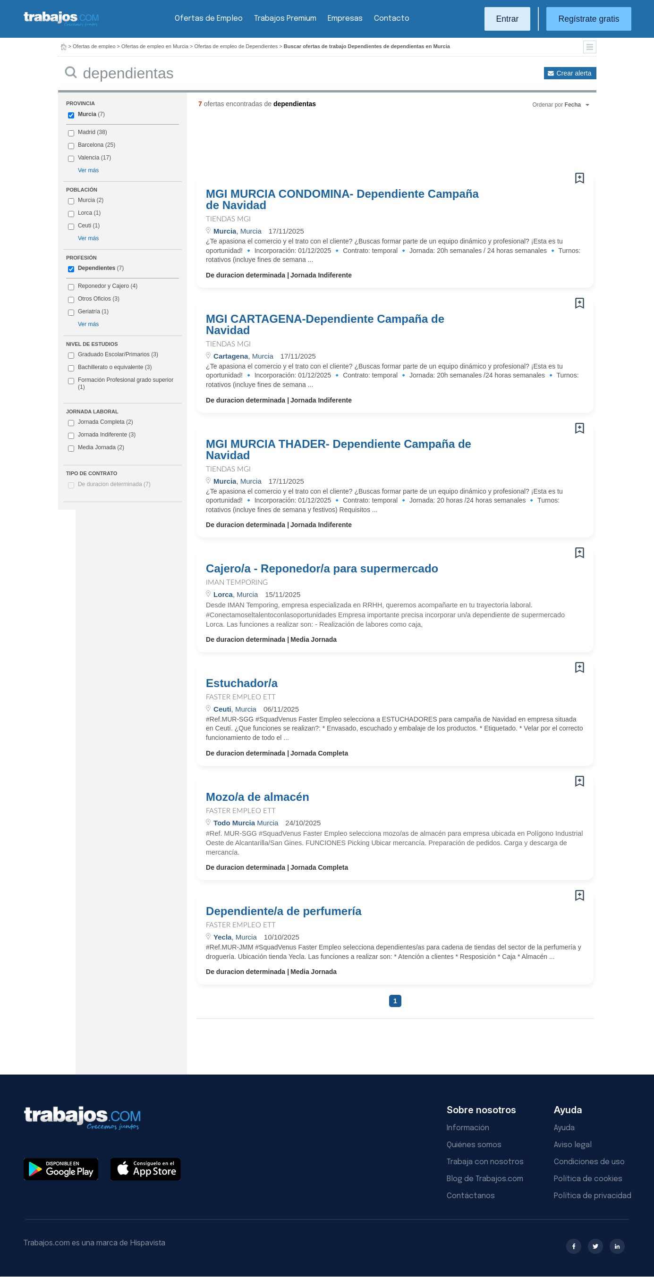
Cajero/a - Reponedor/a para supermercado (322, 568)
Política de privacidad (592, 1196)
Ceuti (84, 225)
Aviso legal (573, 1145)
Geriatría (89, 311)
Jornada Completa (100, 422)
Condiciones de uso (589, 1162)
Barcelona (90, 145)
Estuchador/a (242, 683)
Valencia (89, 157)
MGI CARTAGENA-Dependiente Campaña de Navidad (325, 324)
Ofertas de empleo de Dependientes (236, 46)
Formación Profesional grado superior (120, 384)
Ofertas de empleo (94, 46)
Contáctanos (471, 1196)
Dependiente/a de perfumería (283, 911)
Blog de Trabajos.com (485, 1179)
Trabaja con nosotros (485, 1162)
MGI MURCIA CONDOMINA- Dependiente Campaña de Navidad (342, 199)
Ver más (88, 170)
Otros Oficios (94, 298)
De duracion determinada (114, 484)
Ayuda (564, 1128)
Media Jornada (96, 448)
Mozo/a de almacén (257, 797)
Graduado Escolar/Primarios (113, 355)
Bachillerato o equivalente (110, 367)
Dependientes (96, 268)
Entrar (507, 19)
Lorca (85, 213)
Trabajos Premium (285, 19)
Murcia (87, 114)
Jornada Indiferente (102, 435)
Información (468, 1128)
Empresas (345, 19)
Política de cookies (588, 1179)
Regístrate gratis (588, 19)
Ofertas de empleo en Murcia (154, 46)
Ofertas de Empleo (209, 19)
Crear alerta (574, 73)
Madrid (86, 132)
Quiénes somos (474, 1145)
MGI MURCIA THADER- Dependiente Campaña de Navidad (338, 449)
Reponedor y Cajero (103, 286)
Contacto (391, 19)
